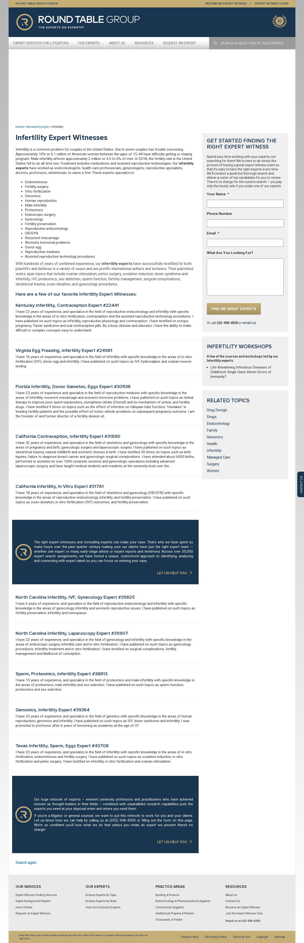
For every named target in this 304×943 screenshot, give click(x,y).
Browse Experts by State (101, 901)
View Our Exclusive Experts (103, 907)
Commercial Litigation (169, 907)
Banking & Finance (167, 895)
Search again (26, 862)
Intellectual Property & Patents (174, 913)
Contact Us (232, 901)
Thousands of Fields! (169, 919)
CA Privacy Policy (216, 937)
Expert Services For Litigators (41, 43)
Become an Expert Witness (242, 907)
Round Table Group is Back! (37, 3)
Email (213, 233)
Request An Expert (179, 43)
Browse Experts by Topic (101, 895)
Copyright (262, 937)
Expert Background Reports (33, 901)
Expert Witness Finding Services (36, 895)
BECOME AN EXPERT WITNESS (226, 3)
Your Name (218, 194)
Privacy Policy (190, 937)
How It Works (24, 907)
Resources (144, 43)
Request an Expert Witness (33, 913)
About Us (117, 43)
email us (249, 323)
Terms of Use (241, 937)
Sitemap (279, 937)
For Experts (89, 43)
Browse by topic (38, 126)
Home (20, 126)
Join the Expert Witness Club (243, 913)
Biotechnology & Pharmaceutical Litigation (182, 901)
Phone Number (219, 214)
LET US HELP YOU (172, 573)
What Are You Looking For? (230, 253)
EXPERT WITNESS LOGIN (271, 3)
